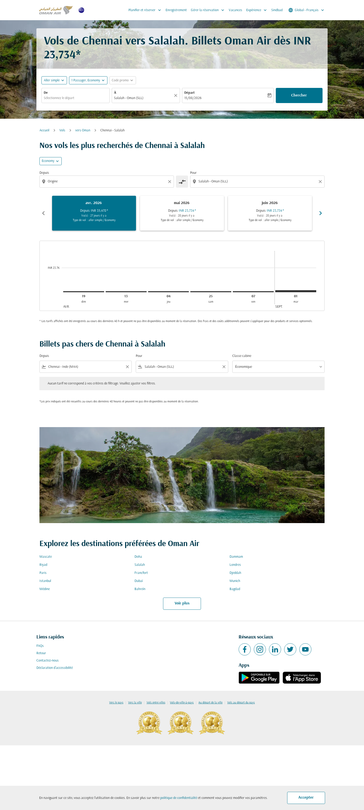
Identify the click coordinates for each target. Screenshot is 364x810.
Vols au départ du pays (241, 702)
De (46, 93)
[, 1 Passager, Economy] (85, 80)
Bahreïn (139, 589)
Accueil (44, 130)
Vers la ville (135, 702)
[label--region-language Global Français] (307, 10)
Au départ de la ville (210, 702)
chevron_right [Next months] (320, 213)
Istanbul (45, 581)
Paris (43, 573)
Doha (138, 557)
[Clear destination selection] (321, 181)
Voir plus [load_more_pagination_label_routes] (182, 603)
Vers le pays (116, 702)
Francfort (141, 573)
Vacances (235, 10)
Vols (62, 130)
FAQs (40, 646)
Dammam (236, 557)
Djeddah (235, 573)
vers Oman (82, 130)
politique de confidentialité (178, 798)
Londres (235, 565)
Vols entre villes (156, 702)
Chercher (299, 95)
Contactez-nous (47, 660)
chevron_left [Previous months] (43, 213)
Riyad (43, 565)
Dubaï (138, 581)
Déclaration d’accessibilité (54, 668)
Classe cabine (241, 356)
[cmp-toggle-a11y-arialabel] (182, 182)
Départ (189, 93)
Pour (193, 173)
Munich (235, 581)
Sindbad (277, 10)
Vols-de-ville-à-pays (182, 702)
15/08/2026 (192, 98)
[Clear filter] (127, 367)
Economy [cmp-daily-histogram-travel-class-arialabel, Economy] (48, 161)
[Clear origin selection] (170, 181)
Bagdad (235, 589)
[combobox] (75, 98)
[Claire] (176, 95)
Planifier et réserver (146, 10)
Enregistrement (176, 10)
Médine (44, 589)
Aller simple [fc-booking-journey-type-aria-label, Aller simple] (52, 80)
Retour (41, 653)
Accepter (306, 798)
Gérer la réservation (209, 10)
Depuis (44, 173)
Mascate (45, 557)
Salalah (139, 565)
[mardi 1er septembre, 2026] (295, 291)
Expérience (257, 10)
